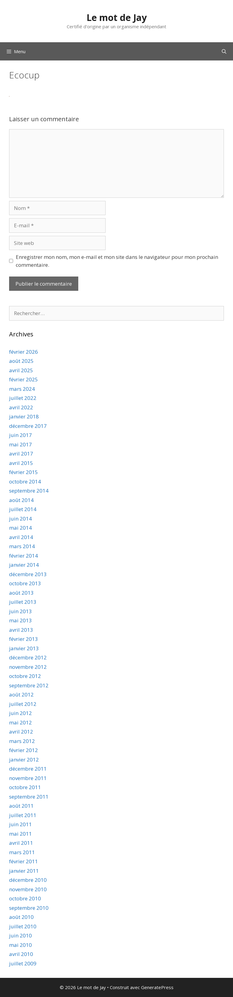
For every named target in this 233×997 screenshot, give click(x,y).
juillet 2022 (22, 397)
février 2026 (23, 351)
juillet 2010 (22, 926)
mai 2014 (20, 527)
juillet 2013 (22, 601)
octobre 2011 (25, 787)
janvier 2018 (24, 416)
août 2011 (21, 805)
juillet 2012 (22, 703)
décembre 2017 (28, 425)
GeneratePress (157, 987)
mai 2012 (20, 722)
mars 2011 (22, 852)
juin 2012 (20, 713)
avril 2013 (21, 629)
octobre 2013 (25, 583)
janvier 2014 (24, 564)
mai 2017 (20, 444)
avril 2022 (21, 407)
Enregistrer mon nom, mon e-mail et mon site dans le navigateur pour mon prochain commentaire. (117, 260)
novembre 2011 (28, 778)
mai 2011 (20, 833)
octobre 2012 (25, 675)
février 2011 (23, 861)
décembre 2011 (28, 768)
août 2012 (21, 694)
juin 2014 (20, 518)
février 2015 (23, 472)
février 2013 (23, 638)
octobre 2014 (25, 481)
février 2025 (23, 379)
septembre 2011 (29, 796)
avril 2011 (21, 842)
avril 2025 (21, 370)
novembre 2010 (28, 889)
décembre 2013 (28, 574)
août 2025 (21, 360)
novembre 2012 (28, 666)
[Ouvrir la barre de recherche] (224, 51)
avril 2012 (21, 731)
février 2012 (23, 750)
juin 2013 (20, 611)
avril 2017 (21, 453)
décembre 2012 (28, 657)
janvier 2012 (24, 759)
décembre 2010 (28, 879)
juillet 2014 (22, 509)
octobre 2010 (25, 898)
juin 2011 (20, 824)
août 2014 (21, 500)
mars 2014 (22, 546)
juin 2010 (20, 935)
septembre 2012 (29, 685)
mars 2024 (22, 388)
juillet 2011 (22, 815)
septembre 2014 (29, 490)
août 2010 (21, 916)
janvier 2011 (24, 870)
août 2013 (21, 592)
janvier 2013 (24, 648)
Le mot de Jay (116, 17)
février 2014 (23, 555)
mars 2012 (22, 740)
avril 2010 (21, 954)
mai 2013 (20, 620)
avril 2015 (21, 462)
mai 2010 (20, 944)
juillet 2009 (22, 963)
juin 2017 (20, 434)
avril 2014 (21, 537)
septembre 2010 (29, 907)
